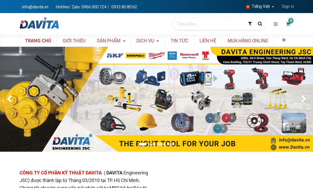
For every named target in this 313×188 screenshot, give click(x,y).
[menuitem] (43, 40)
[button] (288, 40)
